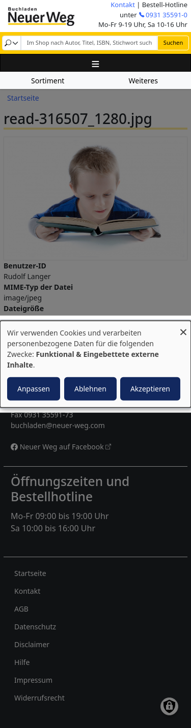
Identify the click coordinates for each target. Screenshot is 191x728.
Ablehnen (90, 388)
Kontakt (123, 4)
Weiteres (143, 80)
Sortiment (47, 80)
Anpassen (33, 388)
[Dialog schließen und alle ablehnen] (183, 327)
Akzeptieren (150, 388)
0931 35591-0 (166, 14)
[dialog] (95, 364)
